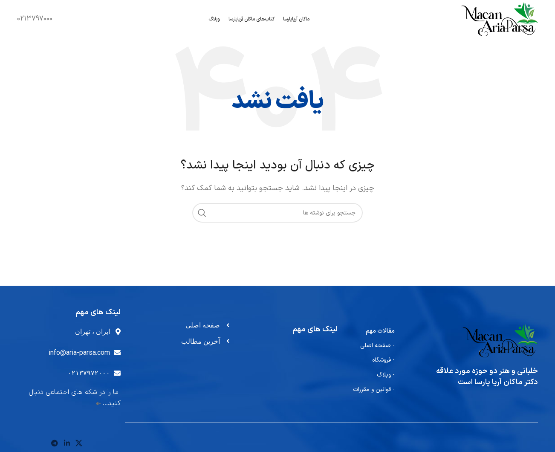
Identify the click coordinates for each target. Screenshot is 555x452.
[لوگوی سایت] (499, 19)
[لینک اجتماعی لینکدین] (66, 444)
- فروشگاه (383, 360)
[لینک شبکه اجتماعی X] (78, 444)
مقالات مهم (380, 331)
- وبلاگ (386, 375)
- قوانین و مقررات (374, 389)
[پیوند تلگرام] (55, 444)
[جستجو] (277, 213)
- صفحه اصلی (377, 345)
